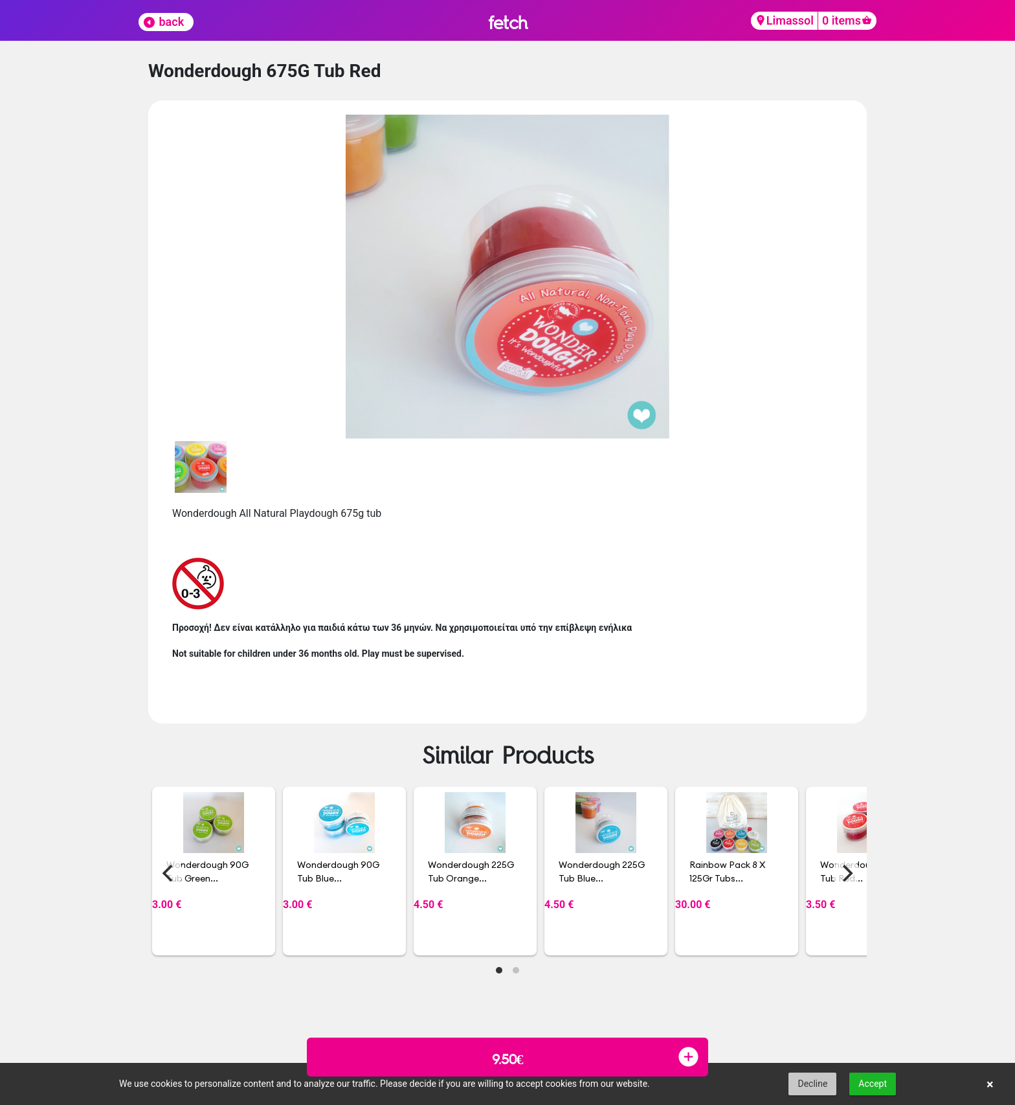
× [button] (990, 1084)
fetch (508, 22)
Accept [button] (872, 1083)
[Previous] (169, 873)
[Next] (846, 873)
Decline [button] (812, 1083)
